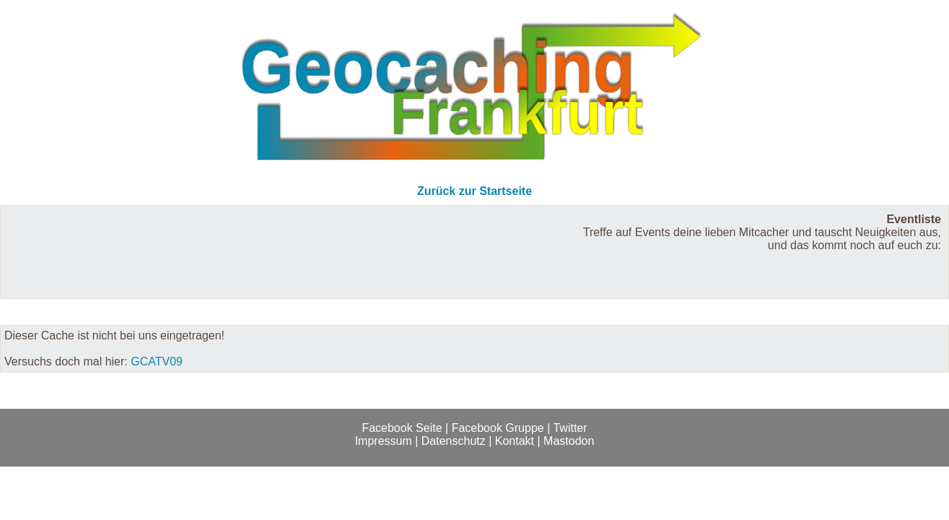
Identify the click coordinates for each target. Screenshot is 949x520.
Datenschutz (453, 441)
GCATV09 (157, 361)
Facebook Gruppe (498, 428)
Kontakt (514, 441)
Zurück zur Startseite (474, 191)
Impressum (383, 441)
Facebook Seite (402, 428)
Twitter (570, 428)
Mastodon (568, 441)
